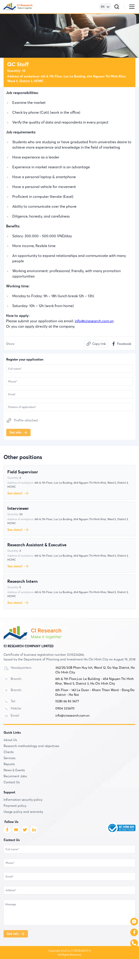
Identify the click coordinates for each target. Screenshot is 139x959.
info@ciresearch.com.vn (94, 321)
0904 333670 (65, 708)
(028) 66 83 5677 (67, 701)
